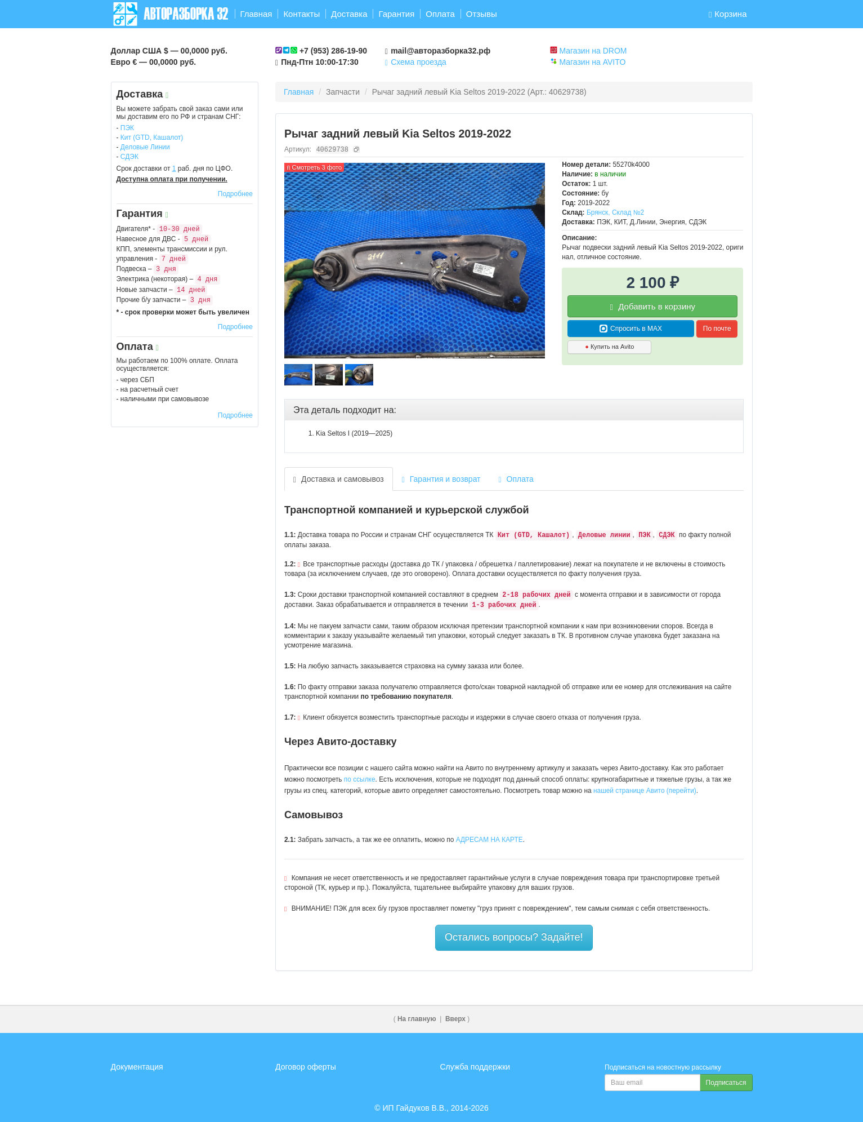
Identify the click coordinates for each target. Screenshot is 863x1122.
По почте (717, 328)
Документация (137, 1066)
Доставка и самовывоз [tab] (338, 479)
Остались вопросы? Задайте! (514, 937)
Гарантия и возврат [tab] (441, 479)
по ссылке (359, 779)
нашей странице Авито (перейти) (644, 791)
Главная (256, 14)
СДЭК (129, 157)
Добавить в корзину (653, 306)
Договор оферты (305, 1066)
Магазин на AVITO (592, 61)
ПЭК (127, 128)
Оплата (440, 14)
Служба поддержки (475, 1066)
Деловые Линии (145, 147)
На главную (416, 1019)
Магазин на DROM (593, 50)
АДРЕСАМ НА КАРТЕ (489, 840)
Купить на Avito (609, 346)
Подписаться (726, 1082)
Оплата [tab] (516, 479)
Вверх (455, 1019)
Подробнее (235, 194)
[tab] (514, 410)
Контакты (301, 14)
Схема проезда (415, 61)
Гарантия (396, 14)
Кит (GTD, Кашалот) (152, 137)
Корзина (728, 14)
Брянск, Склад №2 (615, 212)
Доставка (349, 14)
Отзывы (481, 14)
